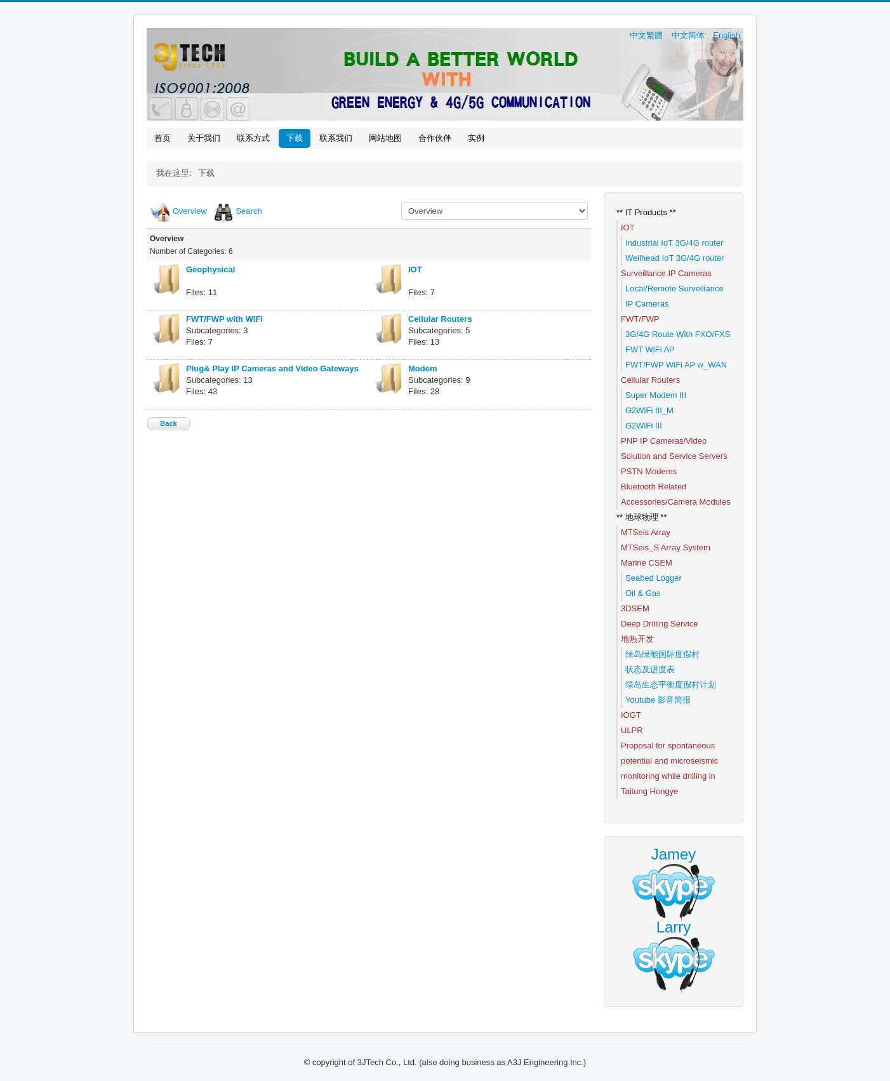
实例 (476, 138)
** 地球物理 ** (641, 517)
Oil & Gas (643, 593)
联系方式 (253, 138)
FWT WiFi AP (650, 349)
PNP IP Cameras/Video (664, 441)
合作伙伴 (434, 138)
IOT (415, 269)
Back (168, 423)
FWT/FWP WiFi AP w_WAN (676, 364)
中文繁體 (647, 35)
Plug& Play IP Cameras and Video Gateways (272, 368)
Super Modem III (655, 395)
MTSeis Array (645, 532)
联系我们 (335, 138)
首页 (162, 138)
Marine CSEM (646, 562)
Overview (190, 211)
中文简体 (689, 35)
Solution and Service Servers (674, 456)
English (726, 35)
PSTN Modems (649, 471)
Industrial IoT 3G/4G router (674, 243)
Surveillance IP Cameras (666, 273)
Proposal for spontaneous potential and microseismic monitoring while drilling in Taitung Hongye (669, 768)
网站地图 (385, 138)
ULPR (632, 730)
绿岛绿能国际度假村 (662, 654)
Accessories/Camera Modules (676, 502)
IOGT (631, 715)
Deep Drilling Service (659, 623)
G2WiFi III (643, 425)
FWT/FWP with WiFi (224, 319)
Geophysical (210, 269)
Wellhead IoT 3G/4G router (674, 258)
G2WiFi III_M (649, 410)
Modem (422, 368)
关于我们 (203, 138)
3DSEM (635, 608)
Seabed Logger (653, 578)
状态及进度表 (650, 669)
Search (249, 211)
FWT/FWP (640, 319)
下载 (294, 138)
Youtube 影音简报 (658, 700)
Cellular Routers (440, 319)
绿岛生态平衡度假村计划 (670, 684)
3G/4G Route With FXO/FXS (677, 334)
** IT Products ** (646, 212)
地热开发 (637, 639)
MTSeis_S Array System (665, 547)
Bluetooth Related (653, 486)
